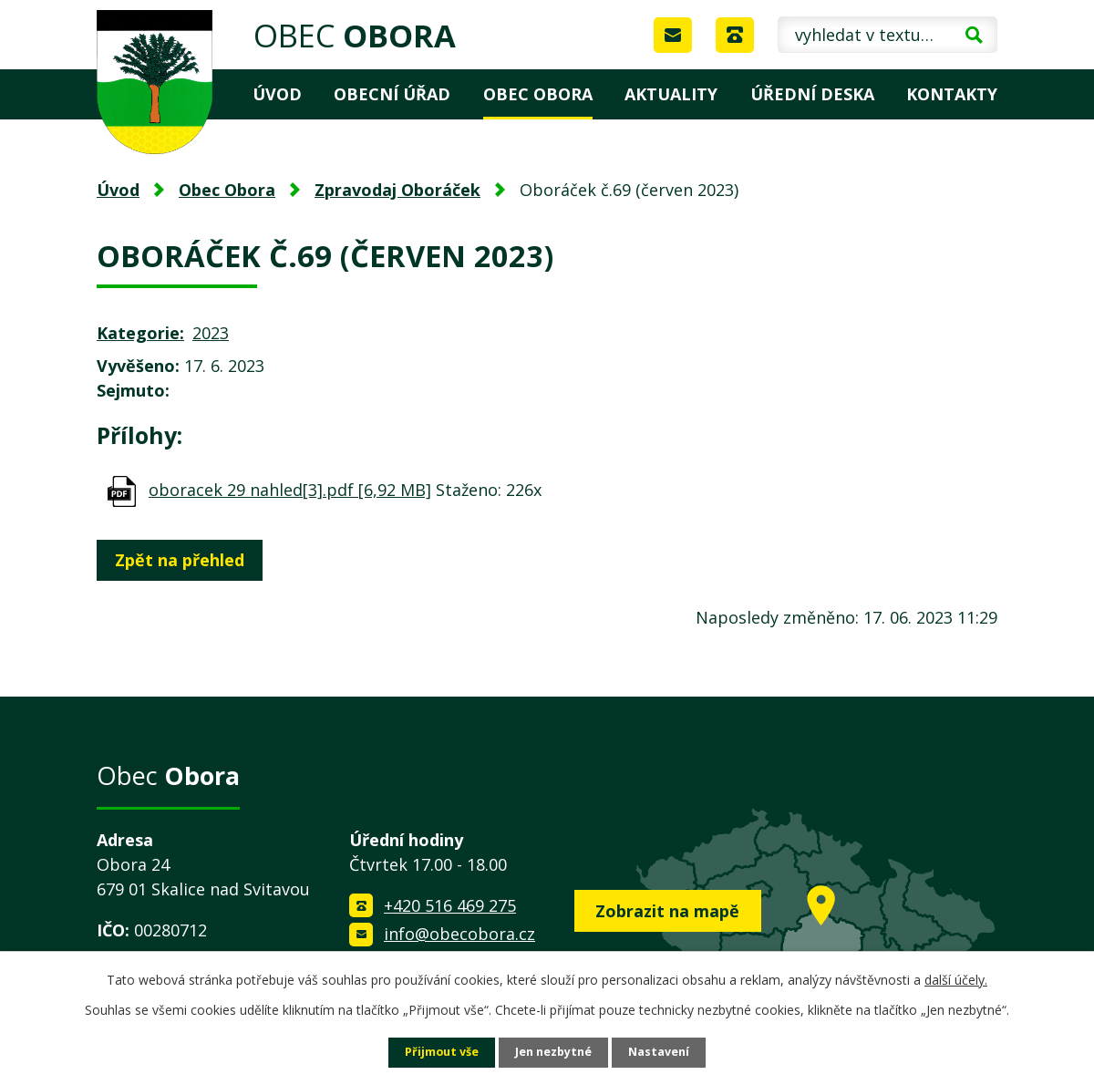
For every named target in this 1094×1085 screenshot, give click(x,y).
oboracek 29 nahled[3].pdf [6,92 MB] (290, 490)
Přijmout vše (434, 1051)
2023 (210, 333)
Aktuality (670, 94)
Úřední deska (812, 94)
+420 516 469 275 (450, 905)
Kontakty (951, 94)
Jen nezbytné (554, 1051)
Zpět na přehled (186, 560)
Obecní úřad (392, 94)
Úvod (277, 94)
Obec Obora (538, 94)
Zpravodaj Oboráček (397, 190)
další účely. (955, 978)
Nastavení (668, 1051)
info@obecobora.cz (459, 934)
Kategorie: (140, 333)
